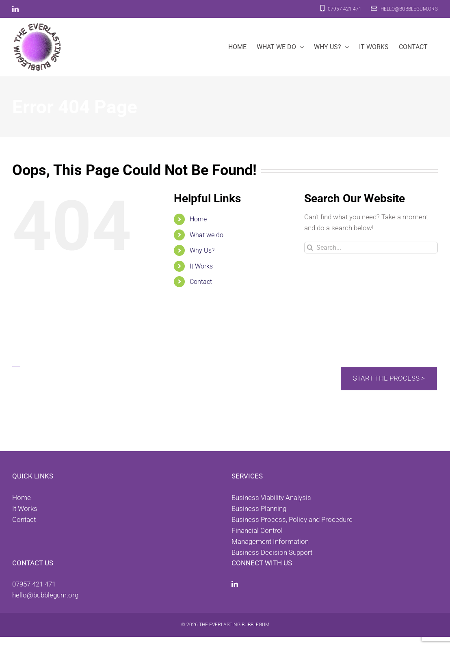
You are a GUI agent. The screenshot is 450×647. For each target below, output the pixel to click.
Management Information (270, 541)
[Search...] (371, 247)
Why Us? (202, 250)
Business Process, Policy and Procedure (292, 519)
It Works (201, 266)
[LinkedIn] (234, 584)
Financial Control (257, 530)
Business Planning (258, 508)
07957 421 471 (340, 9)
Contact (201, 282)
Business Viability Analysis (271, 497)
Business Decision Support (271, 552)
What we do (206, 235)
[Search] (310, 247)
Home (198, 219)
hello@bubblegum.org (404, 9)
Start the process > (389, 378)
